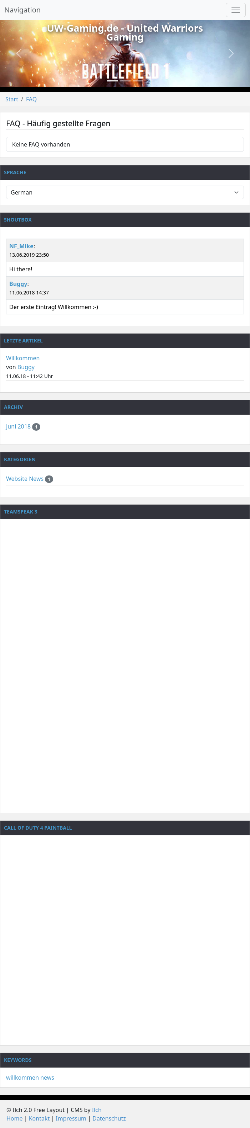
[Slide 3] (138, 81)
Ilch (97, 1110)
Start (11, 99)
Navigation (22, 10)
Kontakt (39, 1118)
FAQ (31, 99)
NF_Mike (21, 246)
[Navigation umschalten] (236, 10)
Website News (25, 479)
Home (14, 1118)
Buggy (18, 284)
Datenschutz (109, 1118)
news (47, 1077)
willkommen (22, 1077)
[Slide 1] (112, 81)
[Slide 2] (125, 81)
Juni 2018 (19, 426)
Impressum (71, 1118)
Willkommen (23, 358)
